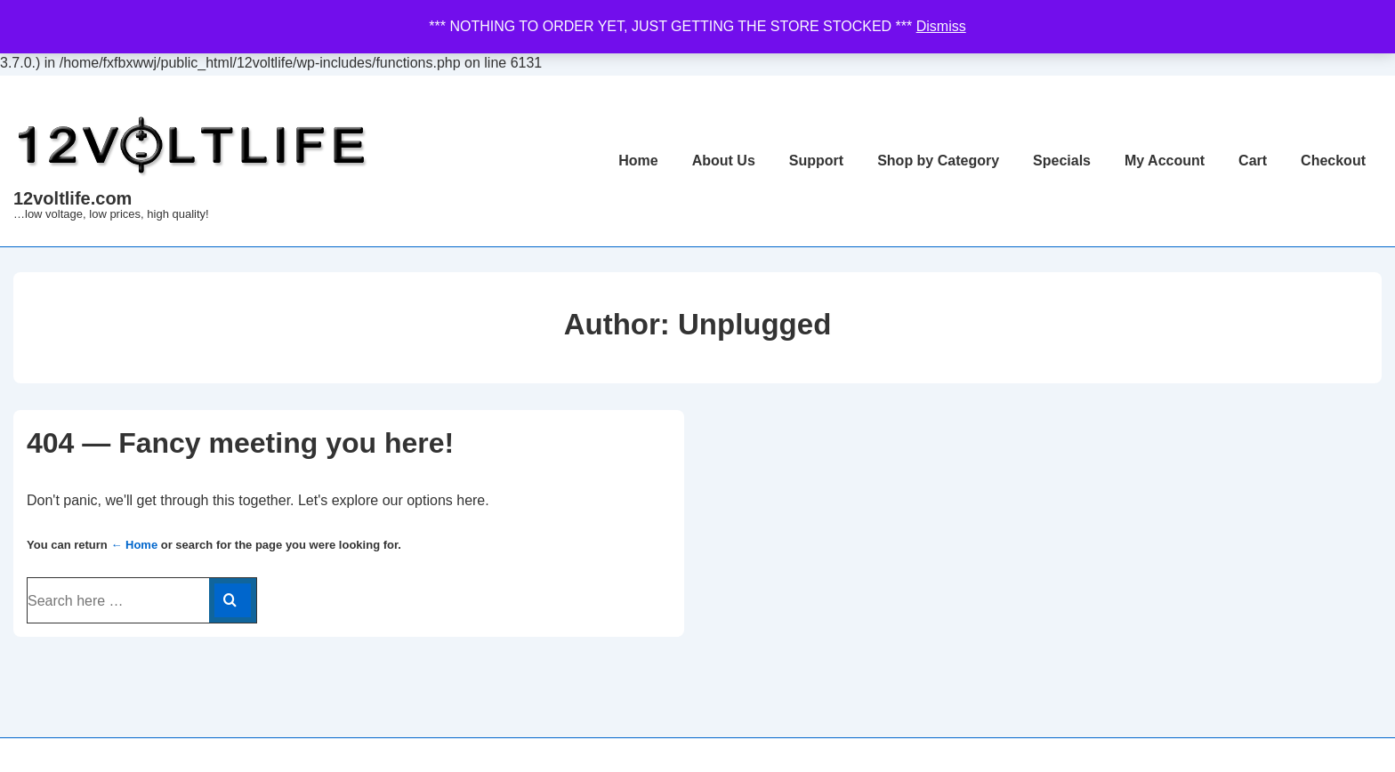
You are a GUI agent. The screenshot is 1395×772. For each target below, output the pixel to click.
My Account (1165, 160)
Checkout (1333, 160)
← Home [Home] (133, 544)
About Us (723, 160)
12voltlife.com (72, 198)
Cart (1252, 160)
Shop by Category (938, 160)
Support (816, 160)
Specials (1062, 160)
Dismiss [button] (941, 26)
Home (637, 160)
